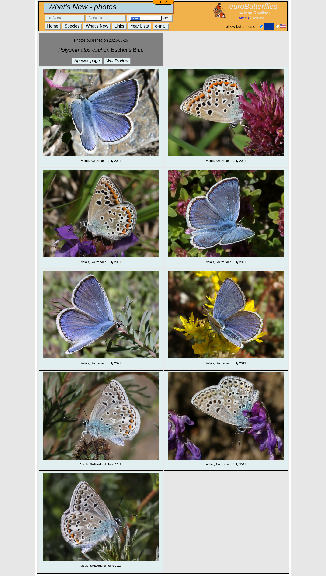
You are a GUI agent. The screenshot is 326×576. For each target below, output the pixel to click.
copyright (244, 17)
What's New (97, 26)
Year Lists (140, 26)
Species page (87, 60)
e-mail (160, 26)
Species (72, 26)
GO (165, 18)
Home (52, 26)
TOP (163, 2)
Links (119, 26)
